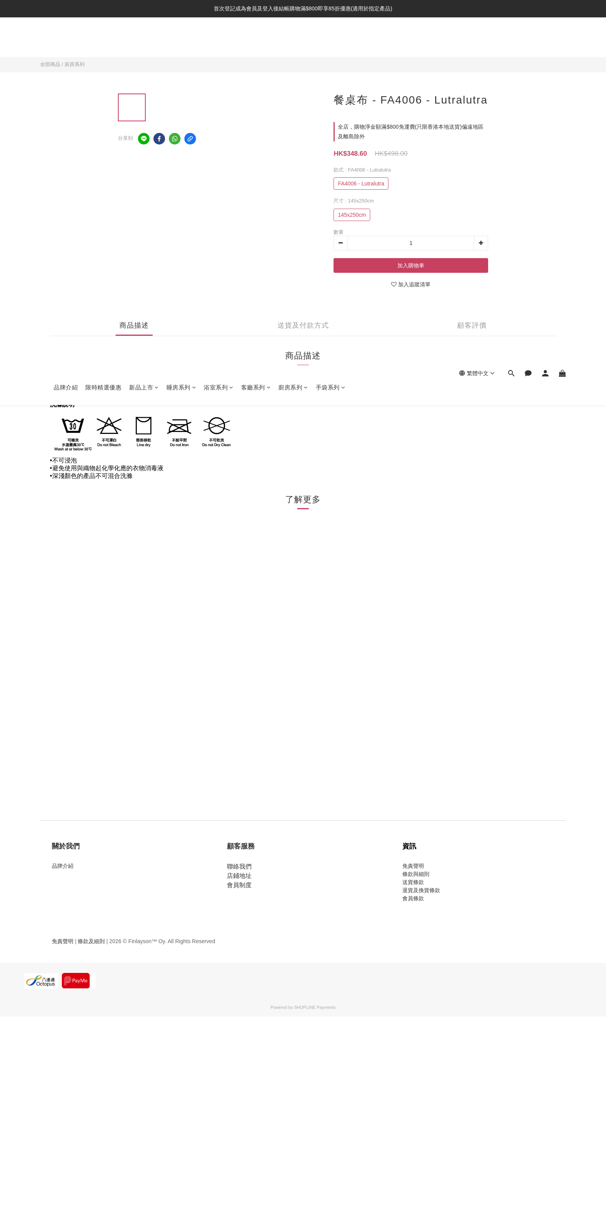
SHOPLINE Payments (315, 1007)
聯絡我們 (239, 866)
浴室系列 (218, 39)
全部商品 (50, 64)
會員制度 (239, 885)
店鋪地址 (239, 875)
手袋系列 (331, 39)
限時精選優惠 (103, 39)
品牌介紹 (66, 39)
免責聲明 (413, 866)
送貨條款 (413, 882)
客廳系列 (256, 39)
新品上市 (144, 39)
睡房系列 (181, 39)
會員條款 (413, 898)
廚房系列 (293, 39)
